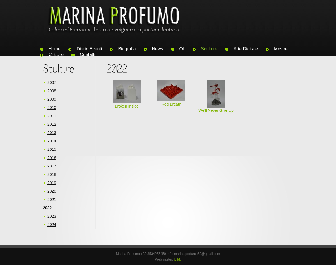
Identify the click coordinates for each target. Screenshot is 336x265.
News (157, 49)
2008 (51, 91)
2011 (51, 116)
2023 (51, 216)
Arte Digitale (246, 49)
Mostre (281, 49)
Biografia (127, 49)
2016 (51, 157)
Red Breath (171, 104)
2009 (51, 99)
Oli (182, 49)
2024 (51, 224)
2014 (51, 141)
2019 (51, 183)
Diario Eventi (89, 49)
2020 (51, 191)
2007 (51, 82)
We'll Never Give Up (215, 110)
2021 (51, 199)
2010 (51, 107)
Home (55, 49)
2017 (51, 166)
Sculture (209, 49)
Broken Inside (127, 106)
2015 (51, 149)
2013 (51, 132)
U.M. (177, 259)
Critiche (56, 54)
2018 (51, 174)
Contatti (87, 54)
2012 (51, 124)
